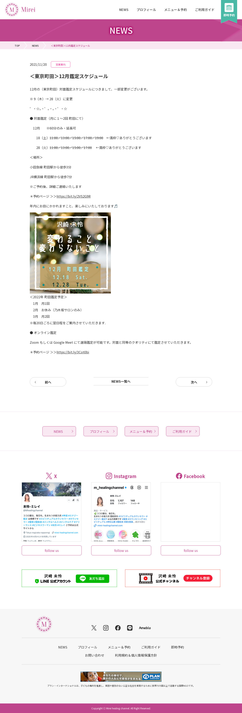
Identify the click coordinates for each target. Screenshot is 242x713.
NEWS (123, 9)
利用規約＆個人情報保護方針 (136, 655)
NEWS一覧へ (121, 381)
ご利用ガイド (204, 9)
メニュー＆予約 (175, 9)
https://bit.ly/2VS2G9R (74, 196)
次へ (194, 382)
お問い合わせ (94, 655)
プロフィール (146, 9)
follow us (52, 550)
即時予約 (177, 647)
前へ (48, 382)
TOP (17, 45)
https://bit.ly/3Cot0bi (73, 352)
